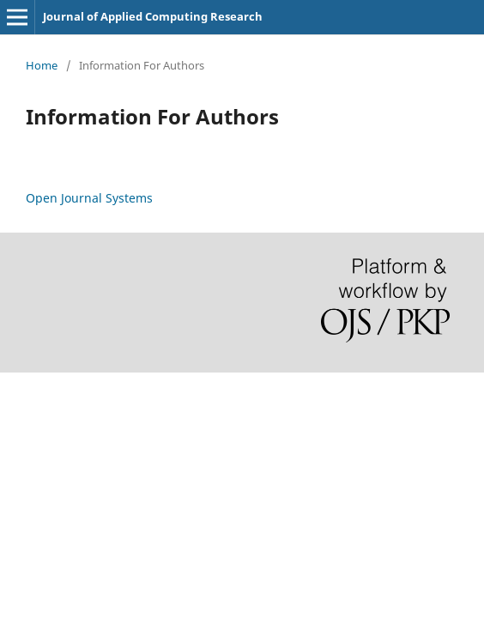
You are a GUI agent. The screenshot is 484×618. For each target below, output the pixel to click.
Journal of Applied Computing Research (153, 16)
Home (41, 65)
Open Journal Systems (89, 198)
